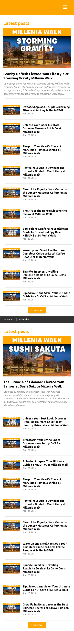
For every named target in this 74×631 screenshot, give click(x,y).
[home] (3, 7)
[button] (65, 7)
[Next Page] (37, 310)
